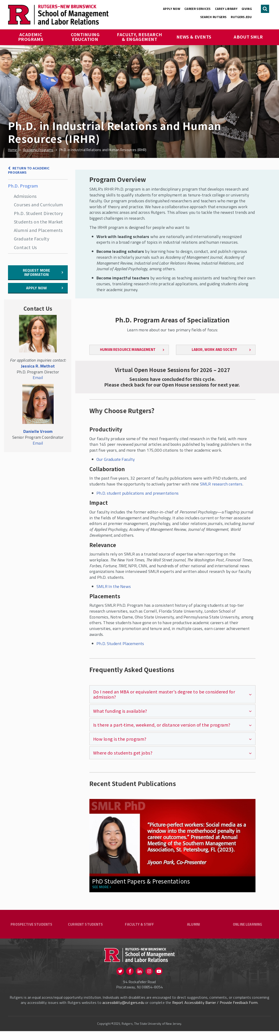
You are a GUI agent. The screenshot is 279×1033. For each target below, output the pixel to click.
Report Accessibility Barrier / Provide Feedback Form (215, 1004)
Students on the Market (38, 222)
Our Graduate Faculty (115, 459)
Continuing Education (86, 36)
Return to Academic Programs (28, 170)
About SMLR (248, 37)
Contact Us (25, 247)
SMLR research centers (221, 484)
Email (38, 377)
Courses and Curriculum (38, 204)
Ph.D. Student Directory (38, 213)
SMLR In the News (113, 586)
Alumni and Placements (38, 230)
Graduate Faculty (31, 238)
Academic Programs (31, 36)
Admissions (25, 196)
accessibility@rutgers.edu (123, 1004)
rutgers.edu (241, 17)
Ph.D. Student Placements (120, 643)
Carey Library (226, 8)
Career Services (197, 8)
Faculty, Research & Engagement (140, 36)
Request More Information (36, 272)
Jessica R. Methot (38, 366)
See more (100, 887)
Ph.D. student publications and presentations (137, 493)
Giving (247, 8)
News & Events (193, 37)
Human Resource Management (127, 349)
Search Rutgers (213, 17)
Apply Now (171, 8)
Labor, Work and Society (214, 349)
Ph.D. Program (23, 186)
